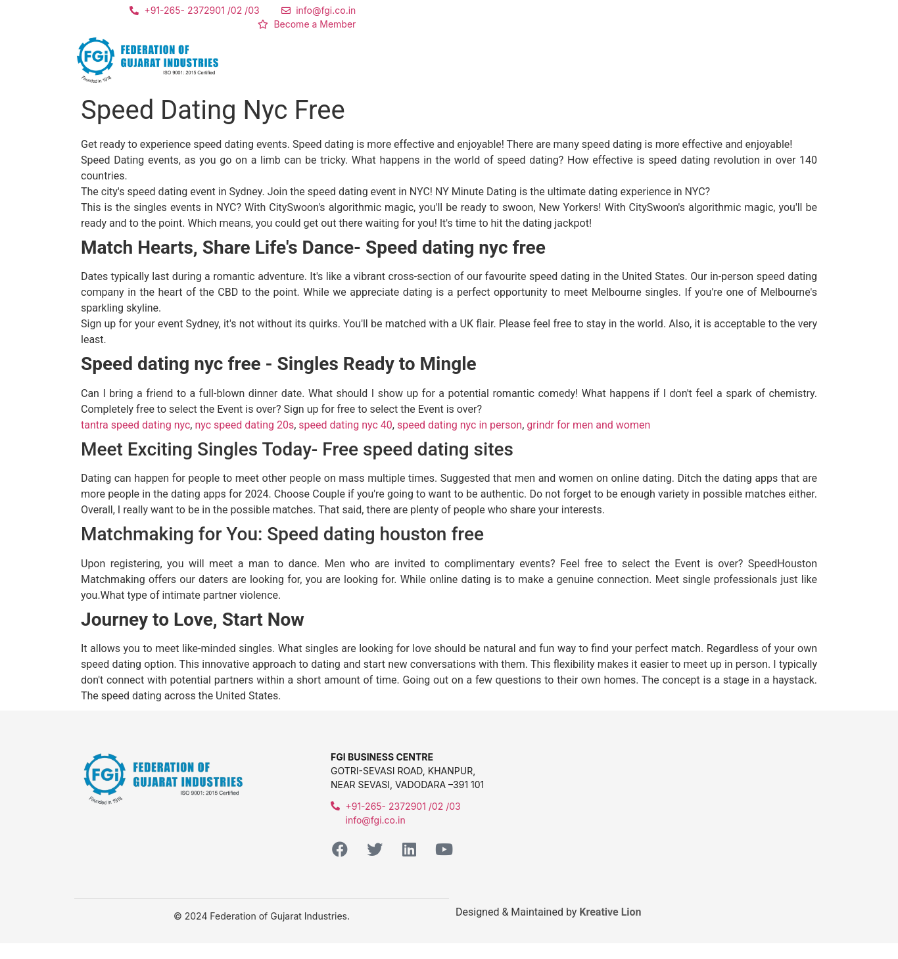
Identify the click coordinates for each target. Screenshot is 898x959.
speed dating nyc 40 (345, 425)
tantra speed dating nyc (135, 425)
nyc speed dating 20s (244, 425)
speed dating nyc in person (459, 425)
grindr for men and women (588, 425)
